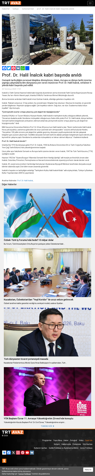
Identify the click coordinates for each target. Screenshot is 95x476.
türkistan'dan (27, 9)
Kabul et (88, 470)
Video (81, 440)
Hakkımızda (66, 444)
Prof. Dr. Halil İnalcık (25, 181)
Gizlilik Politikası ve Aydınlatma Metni (63, 448)
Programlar (47, 440)
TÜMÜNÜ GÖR (47, 426)
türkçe (16, 9)
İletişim (57, 444)
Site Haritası (87, 444)
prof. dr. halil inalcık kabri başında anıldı (55, 9)
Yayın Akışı (57, 440)
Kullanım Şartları (40, 448)
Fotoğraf (73, 440)
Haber (66, 440)
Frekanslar (77, 444)
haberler (6, 9)
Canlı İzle (88, 440)
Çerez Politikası (86, 448)
